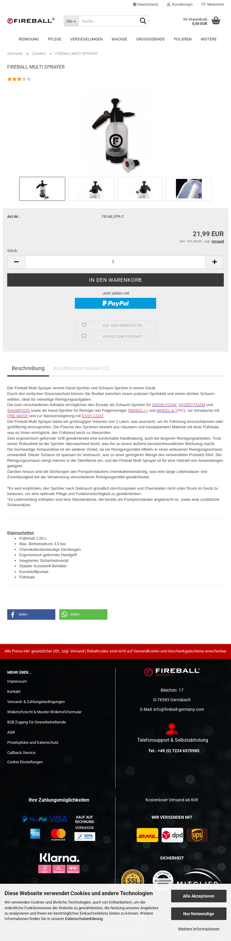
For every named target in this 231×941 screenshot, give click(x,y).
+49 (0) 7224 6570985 (178, 750)
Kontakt (13, 691)
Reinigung (29, 39)
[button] (31, 614)
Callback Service (21, 752)
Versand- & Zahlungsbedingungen (36, 701)
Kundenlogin (180, 4)
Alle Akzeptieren (198, 896)
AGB (11, 732)
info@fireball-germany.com (178, 709)
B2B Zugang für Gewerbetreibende (36, 722)
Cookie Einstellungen (25, 762)
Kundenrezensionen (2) (81, 368)
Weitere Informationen (199, 929)
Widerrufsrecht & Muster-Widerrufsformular (44, 712)
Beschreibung (28, 368)
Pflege (54, 39)
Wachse (119, 39)
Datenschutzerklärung (84, 918)
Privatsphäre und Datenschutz (32, 742)
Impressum (17, 681)
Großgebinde (150, 39)
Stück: (12, 250)
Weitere (209, 39)
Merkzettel (213, 4)
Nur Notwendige (198, 913)
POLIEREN (183, 39)
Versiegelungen (86, 39)
